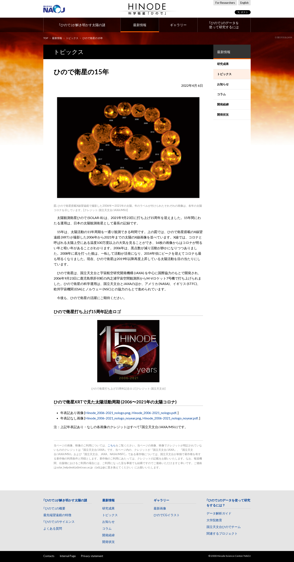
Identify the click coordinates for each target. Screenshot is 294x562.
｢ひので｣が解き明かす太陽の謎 (82, 25)
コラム (107, 528)
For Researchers (225, 2)
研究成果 (108, 508)
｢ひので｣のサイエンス (59, 521)
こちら (112, 445)
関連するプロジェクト (222, 533)
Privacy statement (92, 556)
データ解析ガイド (219, 513)
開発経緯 (108, 535)
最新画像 (160, 508)
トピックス (72, 38)
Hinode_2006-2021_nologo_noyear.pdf (170, 418)
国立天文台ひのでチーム (224, 527)
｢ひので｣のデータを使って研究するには (224, 25)
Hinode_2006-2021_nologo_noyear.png (113, 418)
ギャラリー (178, 25)
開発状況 (108, 542)
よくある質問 (52, 528)
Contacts (48, 556)
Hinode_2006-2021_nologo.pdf (154, 413)
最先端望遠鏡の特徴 (57, 515)
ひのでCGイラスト (167, 515)
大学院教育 (214, 520)
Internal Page (68, 556)
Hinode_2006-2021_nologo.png (107, 413)
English (244, 2)
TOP (45, 38)
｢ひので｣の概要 (54, 508)
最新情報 (139, 25)
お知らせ (108, 521)
